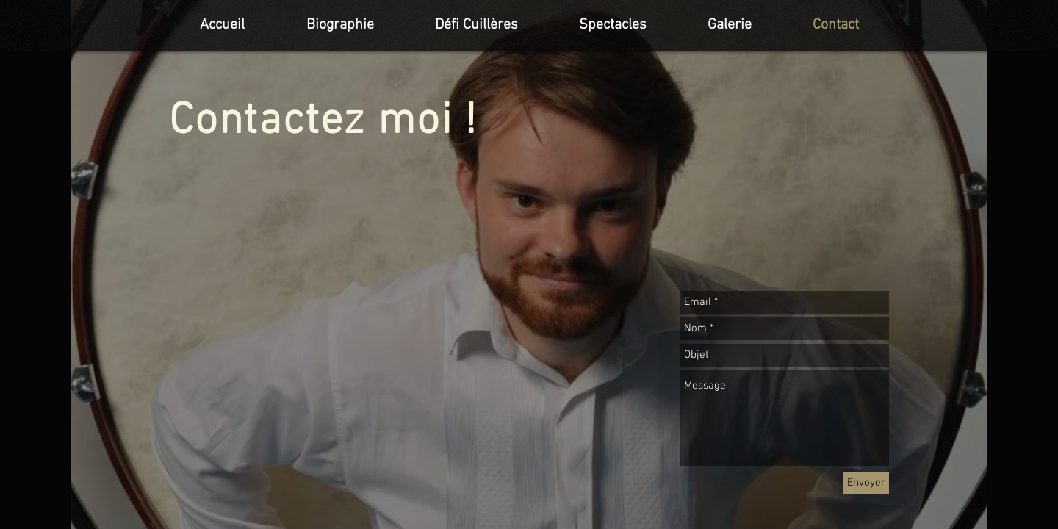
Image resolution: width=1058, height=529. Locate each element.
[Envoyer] (866, 483)
